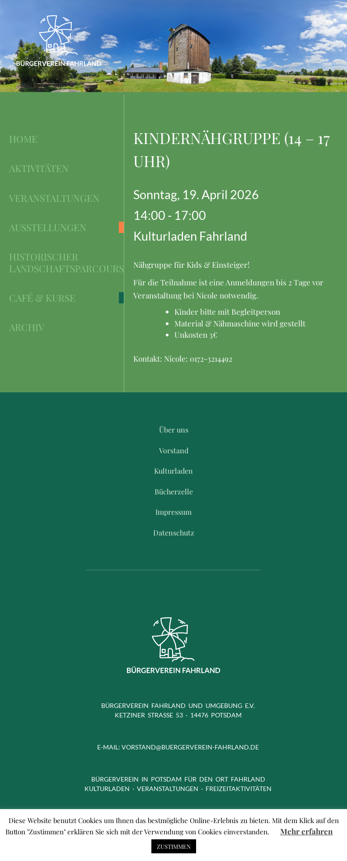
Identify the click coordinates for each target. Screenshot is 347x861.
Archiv (26, 327)
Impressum (173, 512)
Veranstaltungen (54, 198)
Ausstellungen (47, 227)
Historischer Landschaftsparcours (66, 262)
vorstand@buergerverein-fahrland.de (190, 747)
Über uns (173, 429)
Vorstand (173, 450)
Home (23, 138)
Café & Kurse (42, 297)
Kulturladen (173, 470)
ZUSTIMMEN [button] (174, 846)
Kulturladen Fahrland (190, 235)
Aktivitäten (39, 168)
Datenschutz (173, 532)
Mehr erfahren (306, 831)
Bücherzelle (174, 491)
